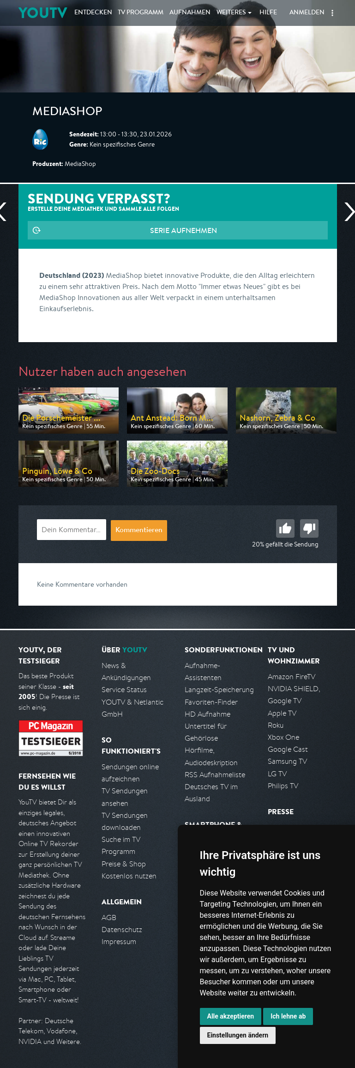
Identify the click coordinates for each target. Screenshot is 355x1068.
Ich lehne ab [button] (288, 1016)
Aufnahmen (190, 13)
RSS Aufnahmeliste (215, 775)
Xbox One (283, 737)
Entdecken (93, 13)
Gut (285, 528)
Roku (275, 725)
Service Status (124, 689)
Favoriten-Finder (211, 702)
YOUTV (42, 12)
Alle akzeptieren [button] (230, 1016)
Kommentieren (138, 530)
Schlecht (309, 528)
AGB (109, 917)
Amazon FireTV (291, 676)
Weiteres (231, 13)
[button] (332, 13)
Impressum (119, 941)
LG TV (277, 774)
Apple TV (282, 713)
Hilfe (268, 13)
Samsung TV (287, 761)
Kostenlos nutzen (129, 876)
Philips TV (283, 786)
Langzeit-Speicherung (219, 689)
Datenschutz (122, 929)
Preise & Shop (124, 864)
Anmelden (307, 13)
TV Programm (140, 13)
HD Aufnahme (207, 714)
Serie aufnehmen (183, 230)
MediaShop (67, 113)
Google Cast (288, 749)
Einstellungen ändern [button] (238, 1035)
